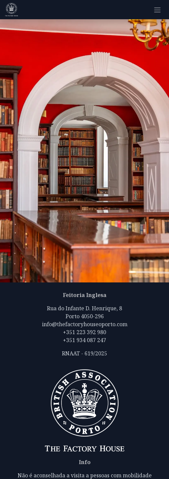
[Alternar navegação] (157, 10)
